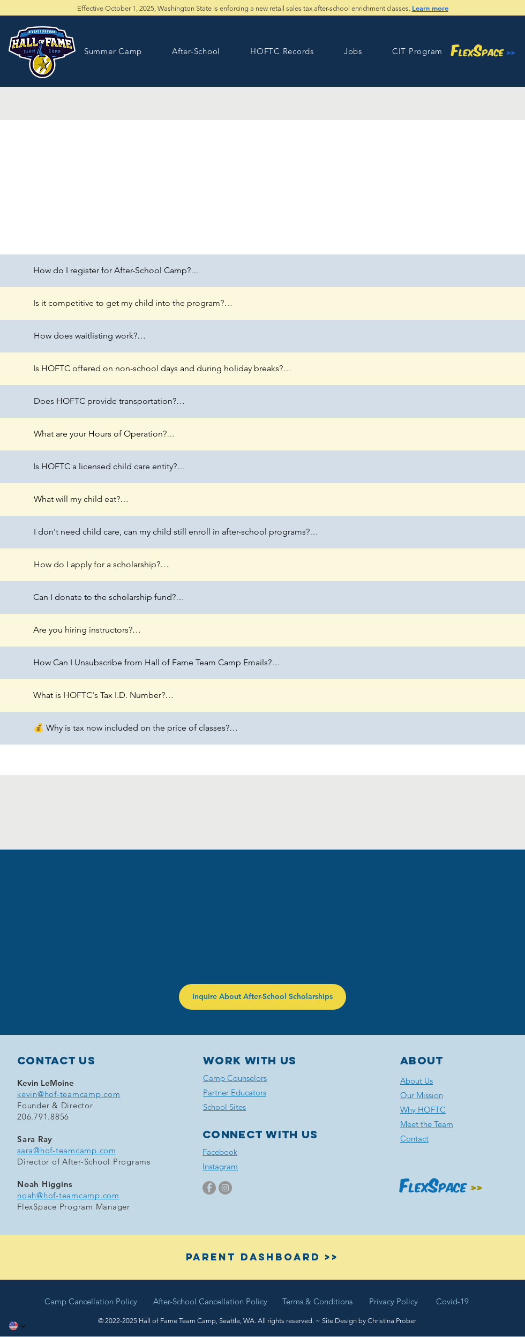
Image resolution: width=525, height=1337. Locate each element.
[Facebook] (209, 1188)
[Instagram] (225, 1188)
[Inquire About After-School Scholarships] (262, 997)
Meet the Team (426, 1124)
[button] (113, 51)
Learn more (430, 8)
